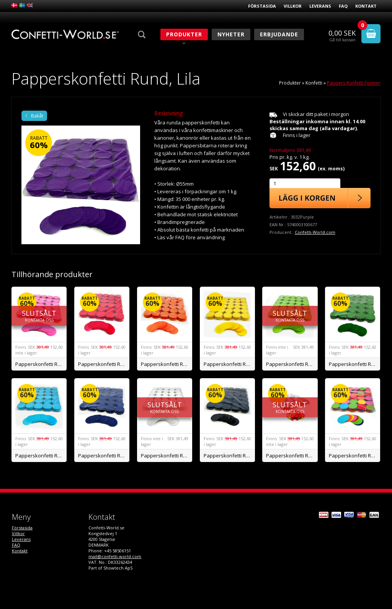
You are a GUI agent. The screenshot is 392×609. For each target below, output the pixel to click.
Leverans (320, 6)
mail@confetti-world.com (114, 556)
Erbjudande (279, 34)
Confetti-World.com (315, 232)
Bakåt (37, 116)
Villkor (293, 6)
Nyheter (231, 34)
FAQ (343, 6)
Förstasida (262, 6)
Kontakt (366, 6)
